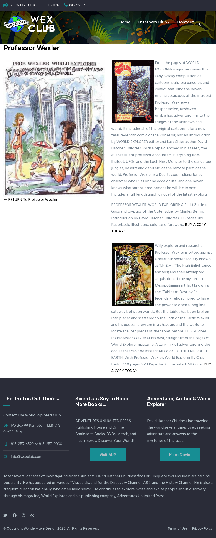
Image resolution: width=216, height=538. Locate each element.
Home (124, 21)
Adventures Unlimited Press (140, 496)
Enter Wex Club (154, 22)
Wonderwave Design (40, 528)
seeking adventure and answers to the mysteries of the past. (178, 434)
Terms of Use (177, 528)
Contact (185, 21)
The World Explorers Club (39, 415)
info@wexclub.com (22, 456)
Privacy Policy (202, 528)
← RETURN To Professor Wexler (30, 200)
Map (19, 431)
